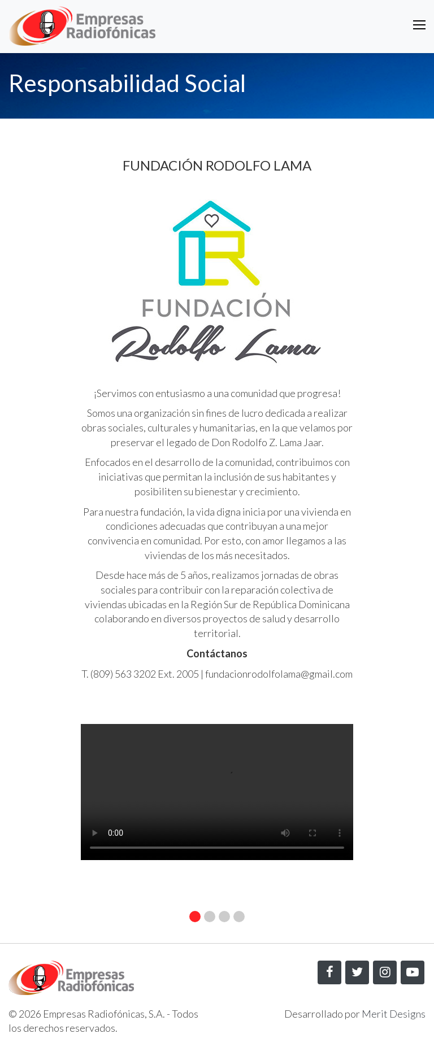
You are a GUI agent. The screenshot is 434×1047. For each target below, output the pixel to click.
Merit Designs (394, 1013)
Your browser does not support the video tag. (217, 792)
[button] (195, 916)
